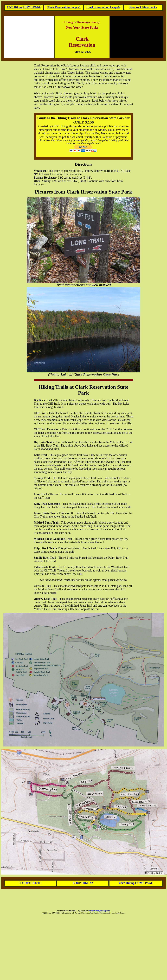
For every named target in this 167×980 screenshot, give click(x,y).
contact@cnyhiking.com (99, 910)
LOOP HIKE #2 (83, 883)
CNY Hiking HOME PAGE (24, 7)
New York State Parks (143, 7)
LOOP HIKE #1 (30, 883)
